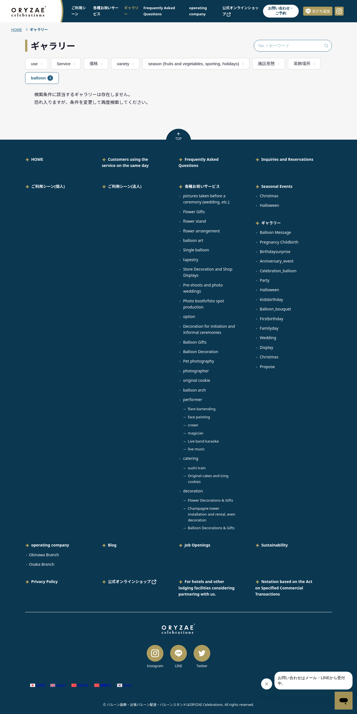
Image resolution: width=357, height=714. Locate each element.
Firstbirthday (271, 318)
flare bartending (202, 408)
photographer (196, 370)
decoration (193, 491)
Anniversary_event (277, 261)
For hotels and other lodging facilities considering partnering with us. (206, 588)
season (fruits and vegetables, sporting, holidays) (193, 63)
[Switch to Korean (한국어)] (124, 685)
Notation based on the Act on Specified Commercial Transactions (283, 588)
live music (196, 448)
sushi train (197, 467)
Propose (267, 366)
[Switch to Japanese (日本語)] (37, 685)
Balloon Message (275, 232)
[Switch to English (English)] (58, 685)
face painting (199, 416)
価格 (94, 63)
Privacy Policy (44, 581)
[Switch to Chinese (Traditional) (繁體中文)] (102, 685)
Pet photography (198, 361)
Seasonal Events (277, 186)
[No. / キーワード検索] (293, 46)
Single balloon (196, 249)
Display (266, 347)
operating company (50, 545)
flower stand (194, 221)
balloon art (193, 240)
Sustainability (274, 545)
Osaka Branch (41, 564)
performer (192, 399)
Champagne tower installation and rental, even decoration (211, 514)
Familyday (269, 328)
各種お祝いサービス (202, 186)
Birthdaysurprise (275, 251)
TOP (178, 136)
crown (193, 425)
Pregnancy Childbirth (279, 242)
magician (196, 433)
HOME (16, 29)
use (34, 63)
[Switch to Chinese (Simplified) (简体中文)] (80, 685)
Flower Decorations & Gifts (210, 500)
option (189, 316)
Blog (112, 545)
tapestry (190, 259)
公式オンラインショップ (132, 581)
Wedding (268, 337)
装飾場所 (302, 63)
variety (123, 63)
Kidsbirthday (271, 299)
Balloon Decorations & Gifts (211, 527)
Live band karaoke (203, 441)
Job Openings (197, 545)
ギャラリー (271, 222)
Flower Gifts (194, 211)
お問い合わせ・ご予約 (280, 10)
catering (190, 458)
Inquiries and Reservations (287, 159)
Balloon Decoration (200, 351)
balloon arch (194, 390)
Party (264, 280)
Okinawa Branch (44, 554)
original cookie (196, 380)
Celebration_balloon (278, 270)
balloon (42, 78)
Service (64, 63)
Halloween (269, 205)
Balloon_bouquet (275, 309)
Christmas (269, 195)
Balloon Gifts (195, 342)
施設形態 (266, 63)
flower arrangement (201, 231)
